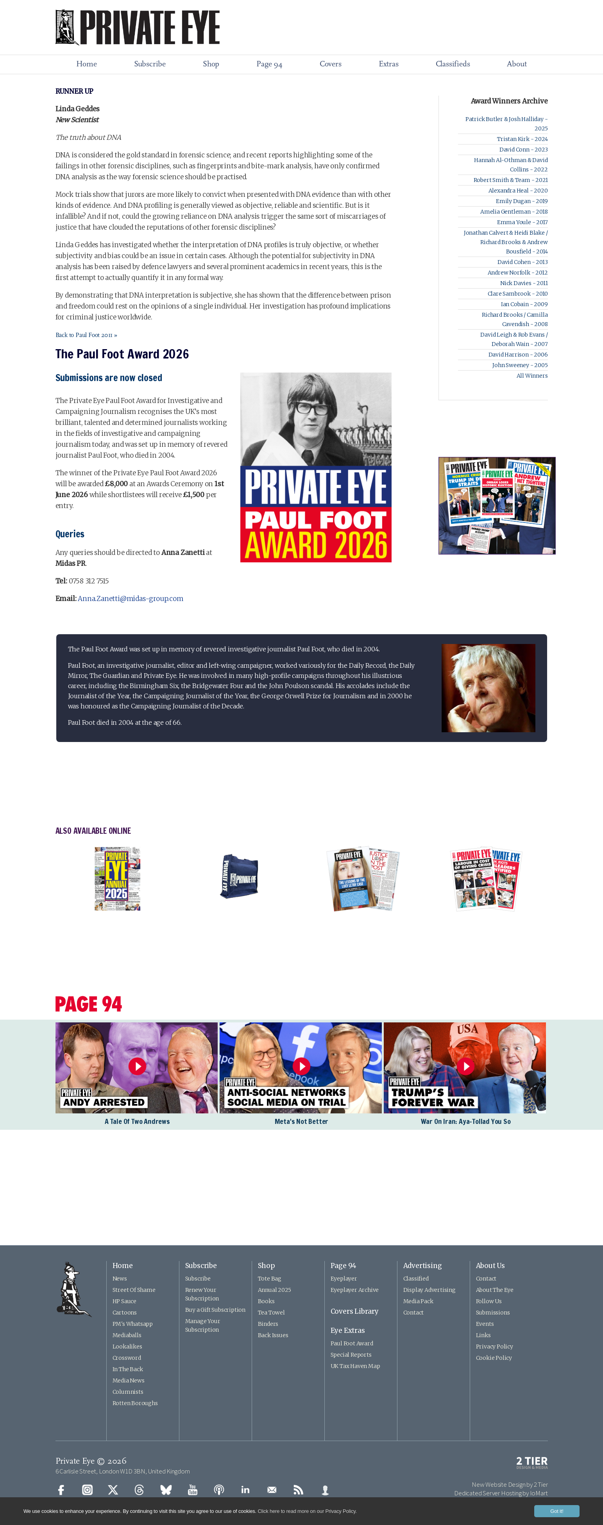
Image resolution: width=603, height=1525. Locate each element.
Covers (331, 64)
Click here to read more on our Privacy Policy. (307, 1511)
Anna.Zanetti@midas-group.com (130, 598)
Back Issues (273, 1335)
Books (266, 1301)
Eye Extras (348, 1330)
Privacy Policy (494, 1346)
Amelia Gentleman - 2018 (514, 211)
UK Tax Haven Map (355, 1366)
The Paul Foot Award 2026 (122, 354)
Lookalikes (127, 1346)
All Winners (532, 375)
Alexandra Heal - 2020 (518, 190)
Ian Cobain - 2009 (524, 304)
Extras (389, 64)
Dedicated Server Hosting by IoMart (501, 1493)
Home (86, 64)
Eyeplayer (344, 1278)
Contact (413, 1312)
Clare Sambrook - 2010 (518, 293)
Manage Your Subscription (202, 1325)
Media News (129, 1380)
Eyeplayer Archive (355, 1289)
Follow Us (489, 1301)
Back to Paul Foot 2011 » (86, 335)
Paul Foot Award (352, 1343)
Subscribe (150, 64)
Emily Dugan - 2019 (522, 201)
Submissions (493, 1312)
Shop (211, 64)
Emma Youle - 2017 (522, 222)
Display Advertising (429, 1289)
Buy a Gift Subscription (215, 1309)
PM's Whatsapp (133, 1323)
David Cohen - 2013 (522, 262)
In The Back (128, 1369)
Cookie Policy (494, 1357)
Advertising (422, 1265)
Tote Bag (269, 1278)
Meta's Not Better (302, 1121)
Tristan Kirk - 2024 (522, 139)
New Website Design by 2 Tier (510, 1484)
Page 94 (269, 64)
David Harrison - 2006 (518, 354)
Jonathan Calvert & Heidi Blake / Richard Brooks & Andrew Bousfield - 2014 (506, 242)
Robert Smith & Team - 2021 (511, 180)
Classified (416, 1278)
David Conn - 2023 (523, 149)
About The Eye (495, 1289)
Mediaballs (127, 1335)
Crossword (127, 1357)
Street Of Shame (134, 1289)
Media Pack (418, 1301)
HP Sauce (124, 1301)
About (516, 64)
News (120, 1278)
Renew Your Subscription (202, 1294)
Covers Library (355, 1311)
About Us (490, 1265)
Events (485, 1323)
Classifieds (453, 64)
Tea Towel (271, 1312)
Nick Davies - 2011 (524, 283)
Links (483, 1335)
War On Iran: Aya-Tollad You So (466, 1121)
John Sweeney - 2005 (520, 365)
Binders (268, 1323)
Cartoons (125, 1312)
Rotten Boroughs (135, 1403)
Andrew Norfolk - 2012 (518, 272)
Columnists (128, 1391)
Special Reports (351, 1354)
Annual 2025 (274, 1289)
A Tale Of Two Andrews (137, 1121)
